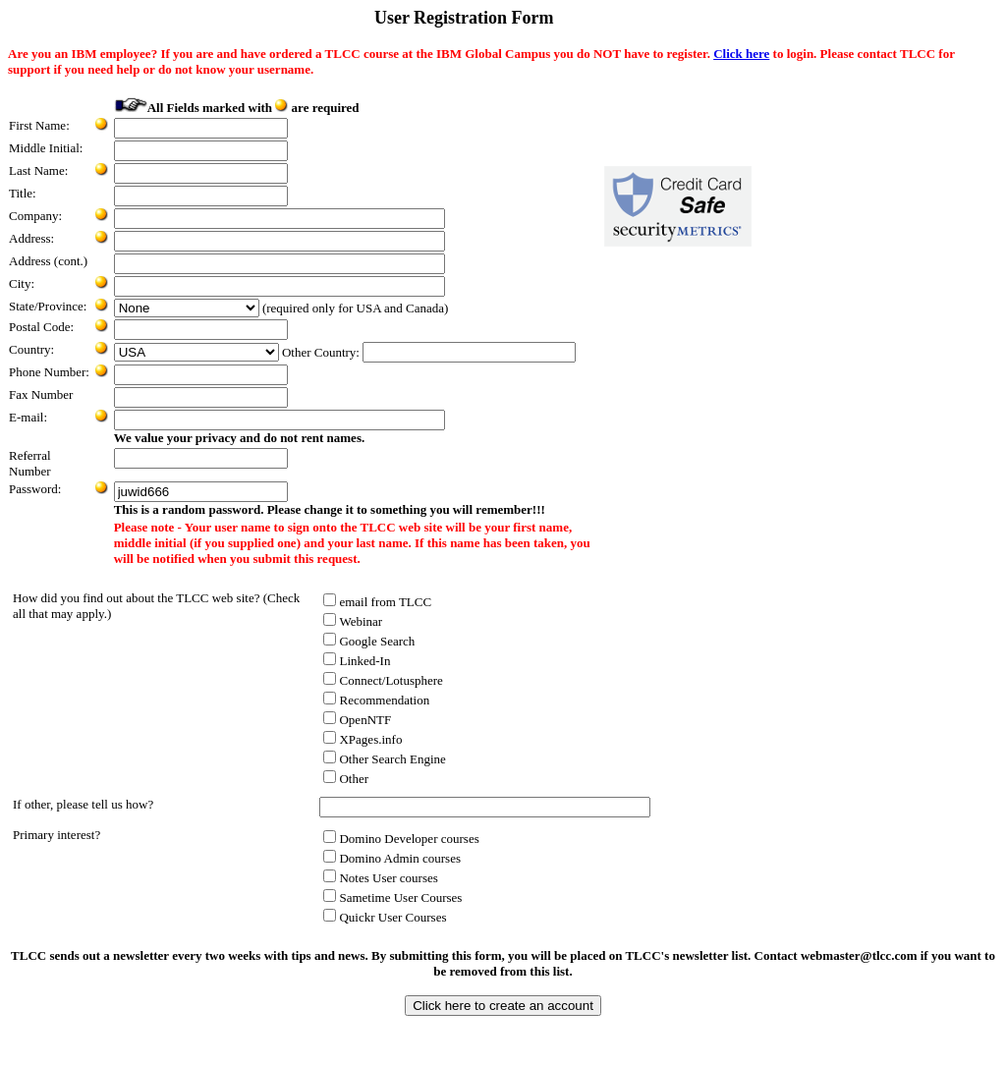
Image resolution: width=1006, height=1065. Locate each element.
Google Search (369, 641)
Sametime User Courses (392, 897)
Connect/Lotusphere (382, 680)
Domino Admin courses (392, 858)
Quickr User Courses (384, 917)
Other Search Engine (384, 759)
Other (345, 778)
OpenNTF (357, 719)
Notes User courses (380, 877)
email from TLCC (377, 601)
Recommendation (376, 700)
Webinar (352, 621)
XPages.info (362, 739)
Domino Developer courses (400, 838)
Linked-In (356, 660)
